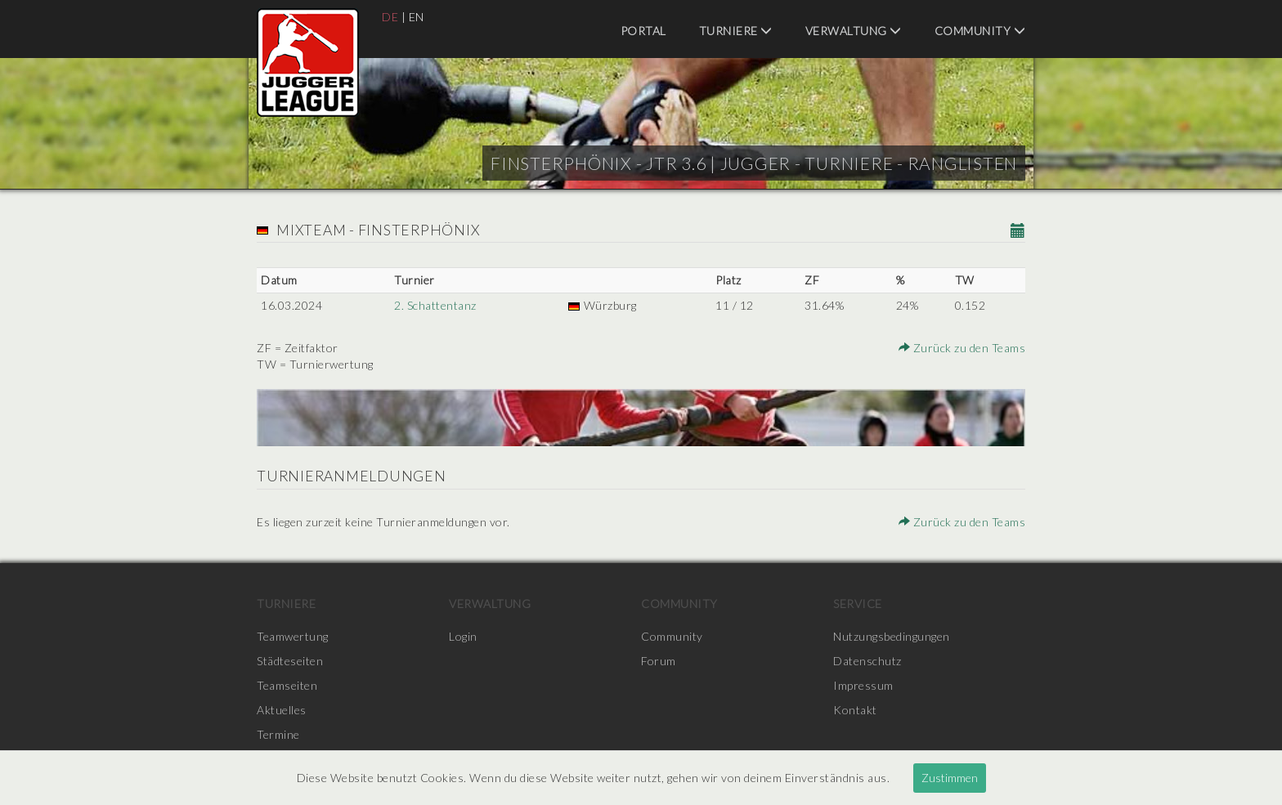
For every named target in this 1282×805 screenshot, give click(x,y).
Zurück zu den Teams (962, 348)
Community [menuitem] (980, 31)
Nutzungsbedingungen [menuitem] (891, 636)
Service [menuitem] (857, 603)
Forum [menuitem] (658, 661)
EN (416, 17)
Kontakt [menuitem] (855, 710)
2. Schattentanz (435, 305)
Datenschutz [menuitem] (867, 661)
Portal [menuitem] (643, 31)
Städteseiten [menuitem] (290, 661)
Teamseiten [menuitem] (287, 685)
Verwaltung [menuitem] (853, 31)
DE (390, 17)
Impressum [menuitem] (863, 685)
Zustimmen (949, 778)
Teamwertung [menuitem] (293, 636)
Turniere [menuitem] (736, 31)
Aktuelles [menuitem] (282, 710)
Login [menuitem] (463, 636)
